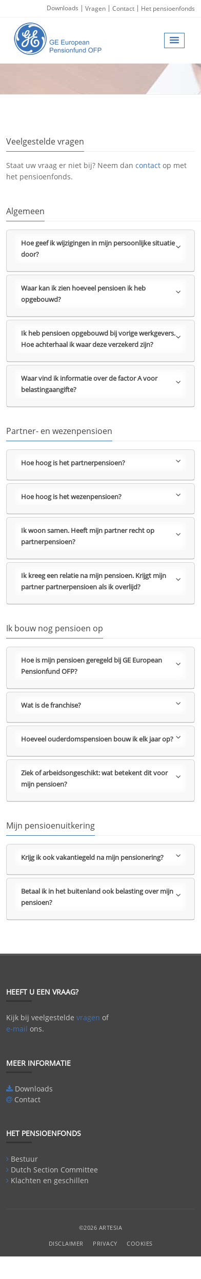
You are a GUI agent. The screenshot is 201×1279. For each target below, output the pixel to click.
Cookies (140, 1243)
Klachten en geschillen (50, 1180)
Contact (123, 8)
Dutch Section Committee (54, 1169)
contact (147, 165)
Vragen (95, 8)
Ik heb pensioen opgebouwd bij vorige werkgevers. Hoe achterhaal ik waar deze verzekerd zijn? (101, 338)
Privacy (105, 1243)
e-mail (17, 1029)
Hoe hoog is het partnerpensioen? (101, 462)
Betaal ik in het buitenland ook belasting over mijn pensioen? (101, 896)
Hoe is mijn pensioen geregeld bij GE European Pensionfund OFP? (101, 665)
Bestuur (24, 1159)
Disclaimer (66, 1243)
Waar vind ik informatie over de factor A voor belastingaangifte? (101, 384)
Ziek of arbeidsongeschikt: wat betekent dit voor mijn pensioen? (101, 778)
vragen (88, 1017)
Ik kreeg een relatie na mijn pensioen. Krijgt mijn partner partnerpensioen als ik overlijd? (101, 581)
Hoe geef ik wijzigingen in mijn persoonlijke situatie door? (101, 248)
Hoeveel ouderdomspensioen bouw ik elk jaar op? (101, 738)
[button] (174, 40)
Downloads (62, 8)
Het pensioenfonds (168, 8)
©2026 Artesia (101, 1227)
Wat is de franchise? (101, 704)
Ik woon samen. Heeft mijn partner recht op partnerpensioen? (101, 536)
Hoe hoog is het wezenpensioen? (101, 496)
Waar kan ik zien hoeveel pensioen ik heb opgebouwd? (101, 293)
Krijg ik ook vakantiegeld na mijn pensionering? (101, 857)
